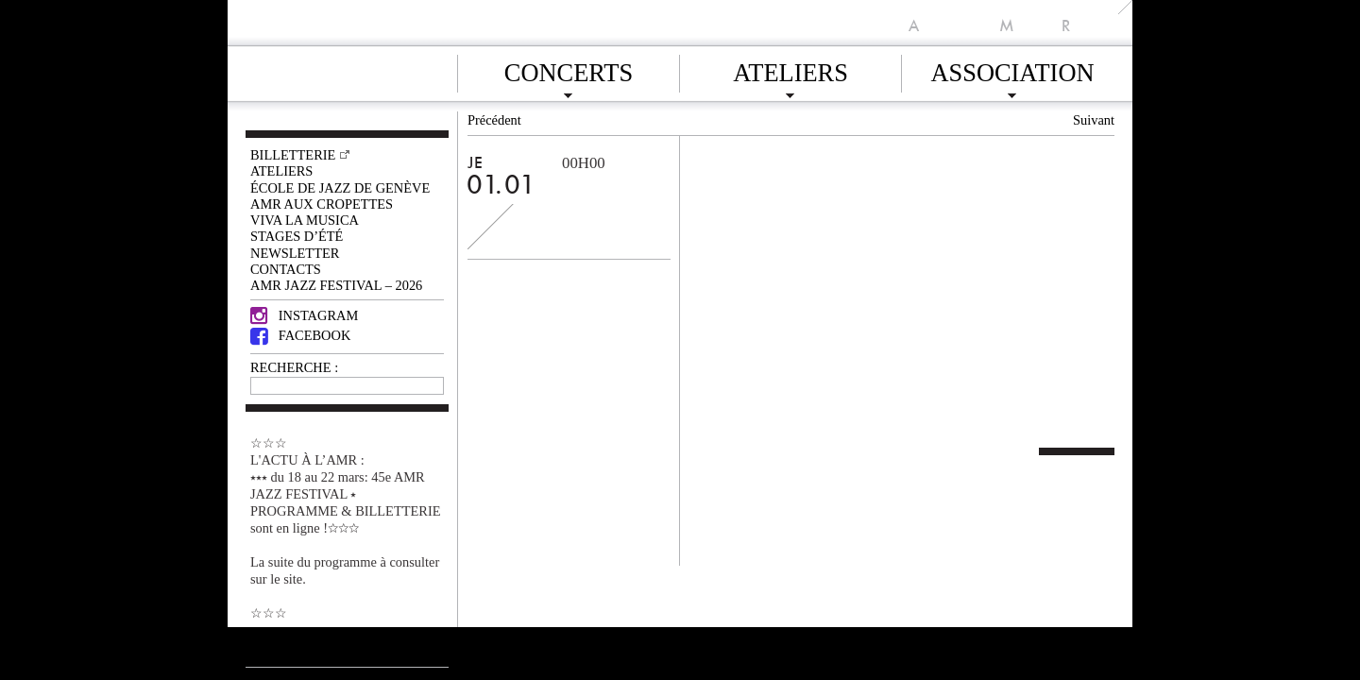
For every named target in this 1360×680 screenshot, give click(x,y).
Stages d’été (296, 236)
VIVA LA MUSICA (304, 220)
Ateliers (790, 70)
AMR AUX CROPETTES (321, 204)
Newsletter (294, 253)
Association (1012, 70)
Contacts (285, 269)
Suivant (1093, 120)
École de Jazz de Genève (340, 188)
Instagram (304, 315)
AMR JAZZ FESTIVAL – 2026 (336, 285)
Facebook (300, 335)
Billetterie (292, 154)
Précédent (494, 120)
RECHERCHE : (294, 367)
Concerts (568, 70)
